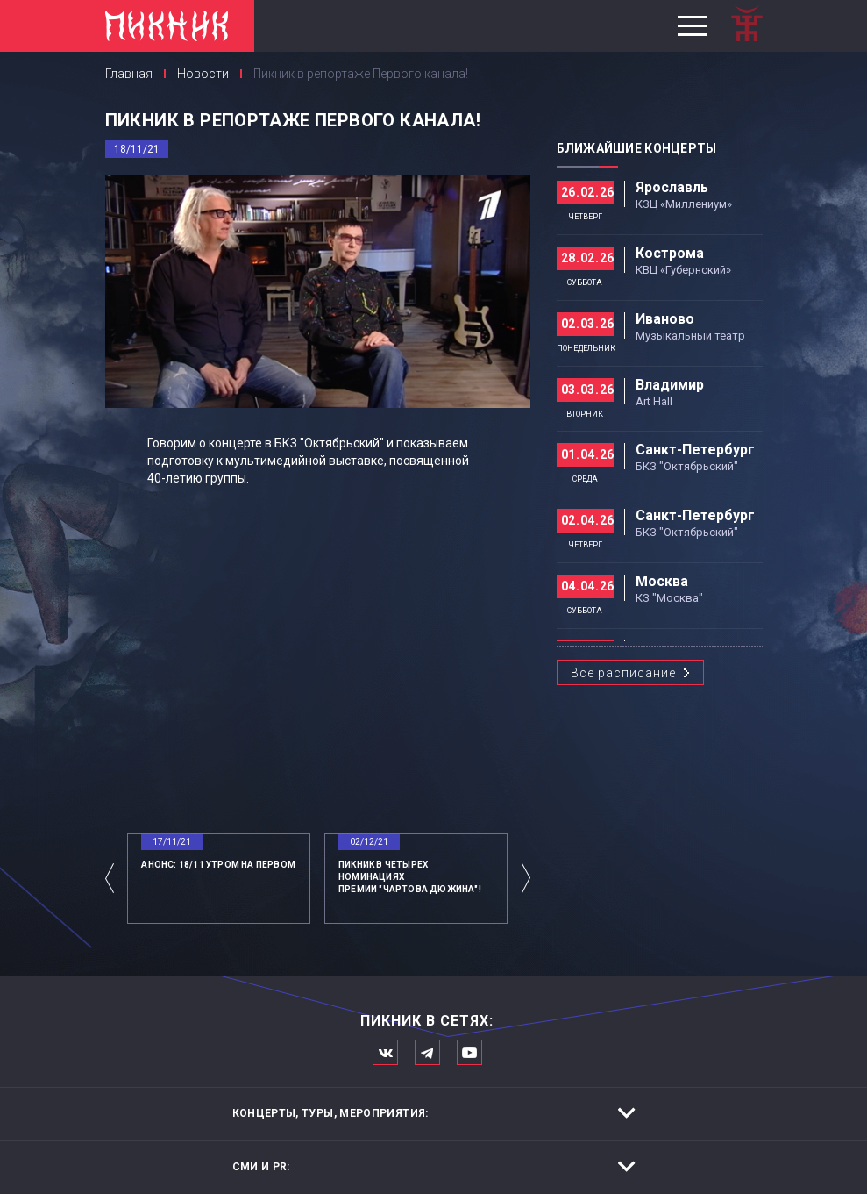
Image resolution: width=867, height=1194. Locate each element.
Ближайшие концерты (637, 148)
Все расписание (623, 673)
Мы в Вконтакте (385, 1052)
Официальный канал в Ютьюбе (469, 1052)
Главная (129, 74)
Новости (203, 74)
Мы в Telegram (427, 1052)
